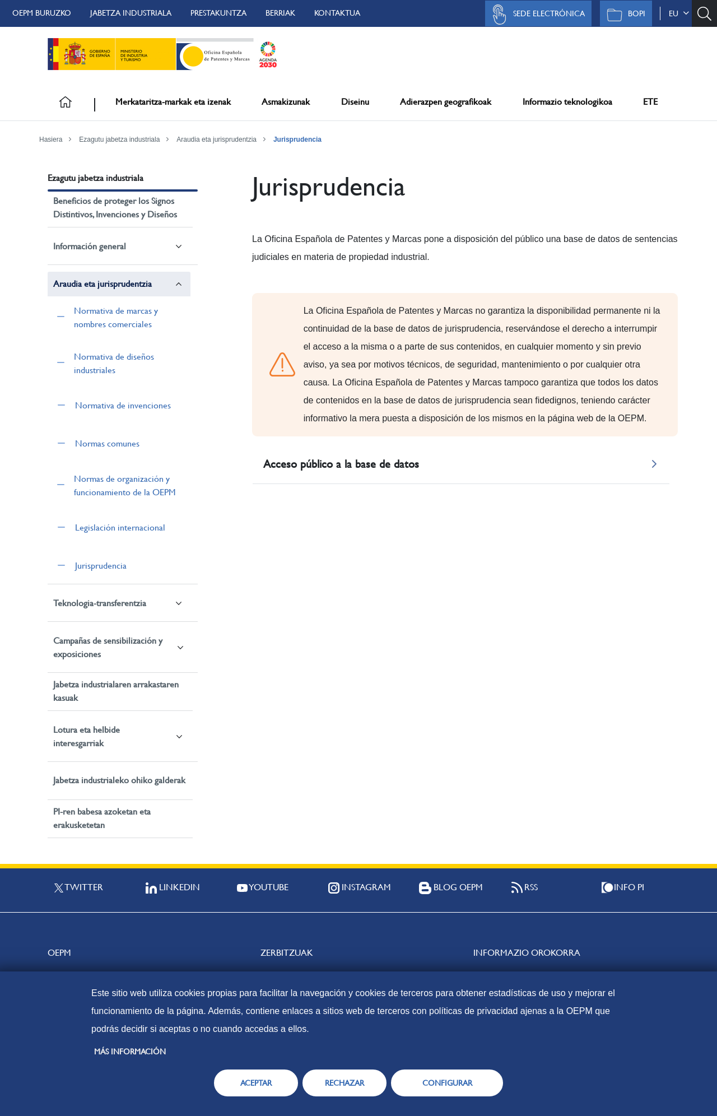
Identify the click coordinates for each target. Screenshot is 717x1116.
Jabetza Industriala (130, 12)
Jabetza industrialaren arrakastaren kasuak (116, 691)
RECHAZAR (344, 1082)
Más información (130, 1051)
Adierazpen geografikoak (445, 101)
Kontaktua (337, 12)
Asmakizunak (286, 101)
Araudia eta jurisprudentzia (216, 139)
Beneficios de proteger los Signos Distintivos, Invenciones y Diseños (115, 208)
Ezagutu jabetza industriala (119, 139)
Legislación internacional (120, 527)
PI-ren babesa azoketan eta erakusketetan (102, 818)
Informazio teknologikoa (567, 101)
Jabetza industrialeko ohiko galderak (119, 780)
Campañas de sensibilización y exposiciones (107, 647)
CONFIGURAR (447, 1082)
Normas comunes (107, 443)
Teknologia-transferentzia (99, 603)
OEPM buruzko (41, 12)
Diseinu (355, 101)
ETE (650, 101)
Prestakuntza (218, 12)
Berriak (280, 12)
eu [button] (679, 13)
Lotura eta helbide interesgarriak (86, 736)
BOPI (623, 14)
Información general (89, 246)
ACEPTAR (256, 1082)
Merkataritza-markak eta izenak (173, 101)
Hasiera (50, 139)
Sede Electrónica (535, 14)
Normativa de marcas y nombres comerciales (116, 317)
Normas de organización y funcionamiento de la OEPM (125, 485)
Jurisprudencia (297, 139)
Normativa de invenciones (123, 405)
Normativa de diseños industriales (114, 363)
